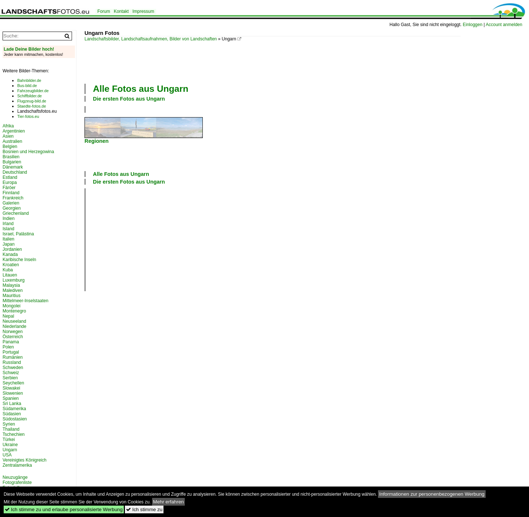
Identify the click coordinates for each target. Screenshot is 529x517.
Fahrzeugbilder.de (32, 90)
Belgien (10, 146)
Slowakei (11, 388)
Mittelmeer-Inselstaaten (25, 300)
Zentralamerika (17, 465)
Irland (8, 223)
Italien (8, 239)
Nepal (8, 316)
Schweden (13, 367)
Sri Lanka (12, 403)
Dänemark (13, 167)
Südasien (12, 413)
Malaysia (11, 285)
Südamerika (14, 408)
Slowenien (13, 393)
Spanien (11, 398)
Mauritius (12, 295)
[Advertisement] (272, 61)
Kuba (8, 269)
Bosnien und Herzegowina (28, 151)
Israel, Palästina (18, 233)
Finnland (11, 192)
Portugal (11, 352)
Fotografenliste (17, 482)
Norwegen (13, 331)
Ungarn (10, 449)
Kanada (10, 254)
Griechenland (16, 213)
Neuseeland (14, 321)
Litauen (10, 275)
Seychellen (13, 383)
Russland (12, 362)
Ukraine (10, 444)
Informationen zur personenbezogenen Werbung (432, 494)
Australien (12, 141)
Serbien (10, 377)
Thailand (11, 429)
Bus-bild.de (27, 85)
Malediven (13, 290)
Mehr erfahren (168, 502)
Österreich (13, 336)
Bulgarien (12, 161)
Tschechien (14, 434)
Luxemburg (14, 280)
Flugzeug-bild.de (31, 101)
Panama (11, 341)
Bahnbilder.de (29, 80)
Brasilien (11, 156)
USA (7, 455)
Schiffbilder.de (29, 96)
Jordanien (12, 249)
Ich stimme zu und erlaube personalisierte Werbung (64, 509)
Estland (10, 177)
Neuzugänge (15, 477)
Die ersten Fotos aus (129, 99)
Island (8, 228)
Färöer (9, 187)
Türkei (9, 439)
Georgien (12, 208)
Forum (103, 11)
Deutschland (15, 172)
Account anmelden (504, 24)
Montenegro (14, 311)
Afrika (8, 126)
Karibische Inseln (19, 259)
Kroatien (11, 264)
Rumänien (13, 357)
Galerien (11, 203)
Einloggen (472, 24)
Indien (9, 218)
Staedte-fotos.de (31, 106)
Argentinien (14, 131)
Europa (10, 182)
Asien (8, 136)
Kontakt (121, 11)
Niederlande (14, 326)
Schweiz (11, 372)
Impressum (143, 11)
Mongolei (12, 305)
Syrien (9, 424)
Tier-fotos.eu (28, 116)
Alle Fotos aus (140, 89)
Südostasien (15, 419)
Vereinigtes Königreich (24, 460)
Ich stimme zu (144, 509)
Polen (8, 347)
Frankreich (13, 197)
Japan (9, 244)
